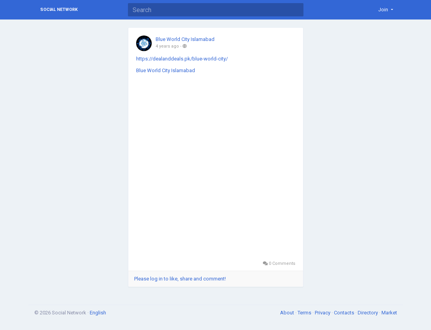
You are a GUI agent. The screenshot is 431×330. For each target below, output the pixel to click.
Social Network (59, 9)
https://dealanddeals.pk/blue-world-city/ (182, 59)
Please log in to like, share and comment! (180, 279)
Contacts (344, 313)
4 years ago (167, 46)
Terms (305, 313)
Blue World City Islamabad (185, 39)
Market (389, 313)
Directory (368, 313)
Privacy (323, 313)
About (287, 313)
